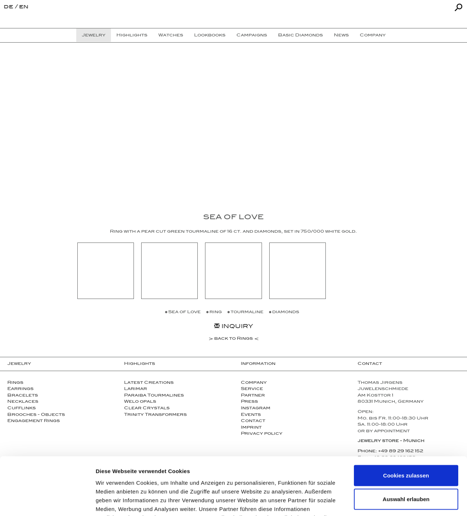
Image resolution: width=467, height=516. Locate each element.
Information (258, 364)
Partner (253, 396)
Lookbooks (209, 35)
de (9, 7)
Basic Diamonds (300, 35)
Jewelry (19, 364)
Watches (170, 35)
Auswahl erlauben (406, 445)
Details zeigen (388, 502)
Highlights (139, 364)
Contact (370, 364)
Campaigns (251, 35)
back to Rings (233, 339)
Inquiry (233, 327)
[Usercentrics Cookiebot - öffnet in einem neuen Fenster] (47, 501)
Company (254, 383)
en (23, 7)
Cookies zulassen (406, 421)
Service (252, 389)
